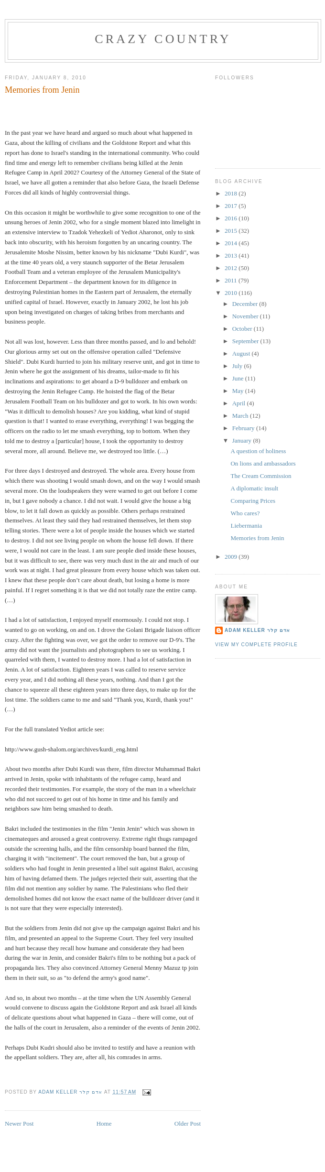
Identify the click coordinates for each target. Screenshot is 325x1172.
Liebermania (246, 525)
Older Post (187, 1123)
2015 (231, 230)
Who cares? (245, 513)
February (244, 428)
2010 (231, 292)
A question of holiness (258, 451)
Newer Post (19, 1123)
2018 (231, 193)
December (246, 303)
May (238, 390)
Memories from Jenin (257, 538)
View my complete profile (256, 644)
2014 (231, 243)
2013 (231, 255)
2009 (231, 556)
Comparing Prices (252, 500)
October (243, 328)
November (246, 316)
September (246, 341)
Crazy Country (163, 39)
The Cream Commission (260, 475)
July (238, 365)
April (239, 403)
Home (104, 1123)
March (241, 415)
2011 (231, 280)
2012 (231, 267)
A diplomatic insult (254, 488)
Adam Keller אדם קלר (257, 630)
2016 (231, 218)
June (238, 378)
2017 (231, 205)
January (242, 440)
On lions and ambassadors (262, 463)
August (242, 353)
